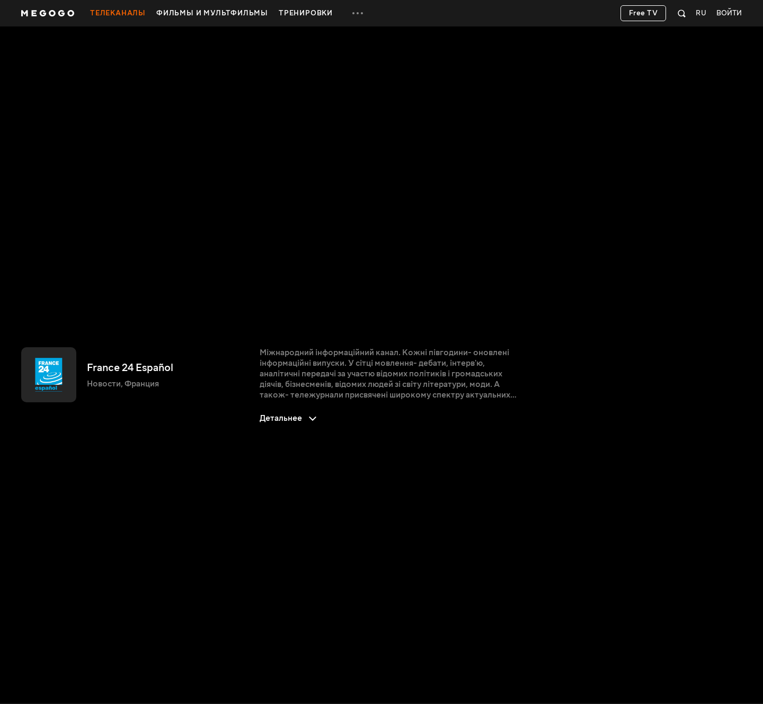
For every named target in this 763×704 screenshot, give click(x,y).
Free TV (643, 13)
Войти (729, 13)
